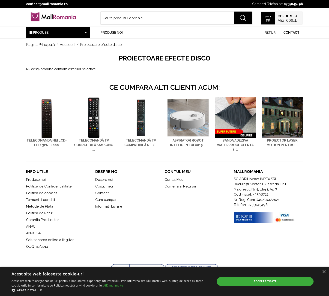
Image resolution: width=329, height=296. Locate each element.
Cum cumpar (106, 200)
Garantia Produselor (42, 220)
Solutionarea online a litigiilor (50, 240)
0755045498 (293, 4)
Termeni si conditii (40, 200)
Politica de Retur (39, 213)
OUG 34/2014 (37, 247)
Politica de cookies (41, 193)
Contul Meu (173, 180)
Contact (291, 32)
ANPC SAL (34, 233)
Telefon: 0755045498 (251, 205)
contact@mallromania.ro (47, 4)
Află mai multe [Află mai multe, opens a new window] (113, 285)
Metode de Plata (39, 206)
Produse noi (112, 32)
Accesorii (67, 44)
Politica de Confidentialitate (49, 186)
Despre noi (104, 180)
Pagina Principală (40, 44)
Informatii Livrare (108, 206)
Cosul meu (104, 186)
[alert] (164, 281)
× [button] (324, 272)
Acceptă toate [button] (265, 281)
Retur (270, 32)
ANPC (31, 226)
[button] (110, 290)
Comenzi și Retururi (180, 186)
